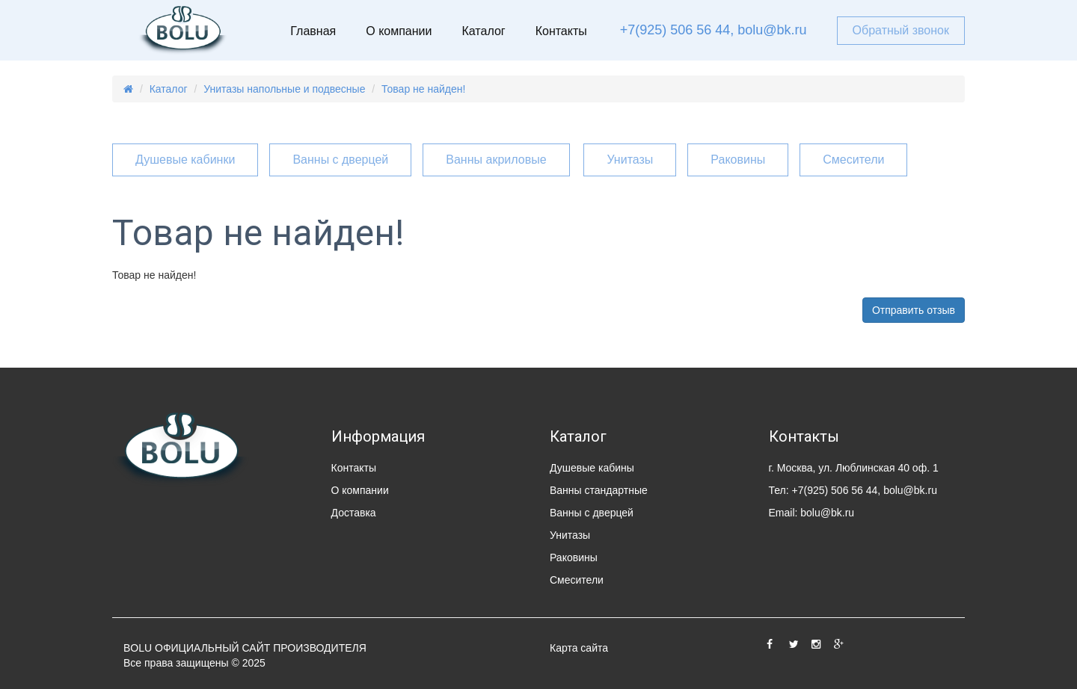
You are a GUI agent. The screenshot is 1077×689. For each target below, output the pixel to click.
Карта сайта (579, 648)
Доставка (353, 513)
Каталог (483, 31)
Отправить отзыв (913, 310)
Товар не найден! (423, 89)
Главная (313, 31)
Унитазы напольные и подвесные (284, 89)
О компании (399, 31)
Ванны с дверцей (340, 159)
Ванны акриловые (496, 159)
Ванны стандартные (599, 490)
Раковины (738, 159)
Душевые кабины (592, 468)
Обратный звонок (901, 30)
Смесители (853, 159)
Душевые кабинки (185, 159)
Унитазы (630, 159)
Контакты (561, 31)
